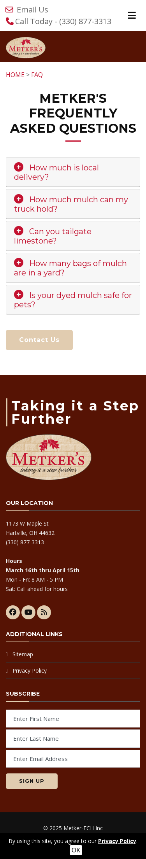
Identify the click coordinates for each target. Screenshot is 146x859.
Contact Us (39, 340)
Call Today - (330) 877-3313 (63, 21)
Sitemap (22, 654)
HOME (15, 74)
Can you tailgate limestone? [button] (52, 236)
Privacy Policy (29, 670)
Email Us (32, 9)
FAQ (37, 74)
